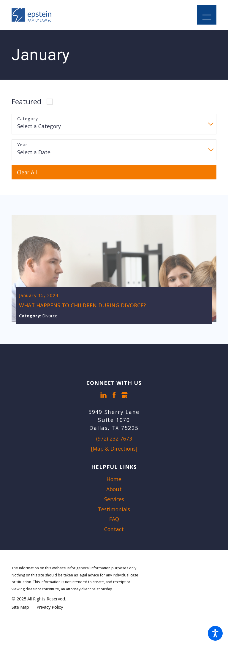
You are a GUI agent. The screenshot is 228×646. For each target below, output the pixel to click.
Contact (114, 529)
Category (27, 118)
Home (114, 479)
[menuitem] (114, 480)
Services (114, 499)
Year (22, 144)
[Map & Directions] (114, 449)
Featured (26, 101)
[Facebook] (114, 396)
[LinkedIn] (103, 396)
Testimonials (114, 509)
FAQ (114, 519)
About (114, 489)
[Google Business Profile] (124, 396)
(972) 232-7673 (114, 439)
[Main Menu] (206, 15)
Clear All (27, 172)
